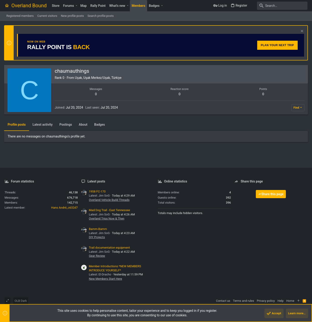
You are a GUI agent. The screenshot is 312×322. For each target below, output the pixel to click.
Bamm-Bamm (98, 229)
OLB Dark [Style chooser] (21, 300)
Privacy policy (266, 300)
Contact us (223, 300)
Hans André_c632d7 (64, 207)
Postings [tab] (66, 124)
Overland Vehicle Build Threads (109, 200)
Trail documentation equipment (109, 247)
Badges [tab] (100, 124)
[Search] (279, 6)
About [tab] (83, 124)
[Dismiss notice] (301, 31)
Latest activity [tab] (43, 124)
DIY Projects (97, 237)
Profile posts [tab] (17, 124)
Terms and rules (243, 300)
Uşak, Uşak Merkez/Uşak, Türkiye (98, 78)
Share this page (271, 194)
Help (280, 300)
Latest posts (96, 181)
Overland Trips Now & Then (106, 218)
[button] (76, 5)
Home (290, 300)
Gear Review (97, 255)
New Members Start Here (105, 278)
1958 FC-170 (97, 191)
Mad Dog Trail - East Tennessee (109, 210)
